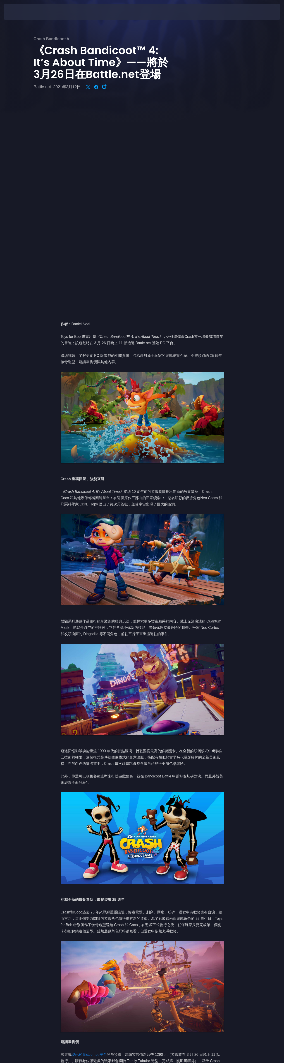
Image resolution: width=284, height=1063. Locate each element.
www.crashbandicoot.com (170, 868)
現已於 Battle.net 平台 (89, 843)
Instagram (69, 874)
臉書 (94, 874)
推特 (84, 874)
